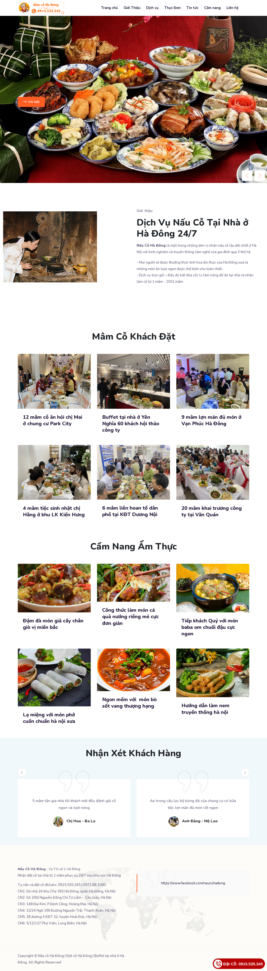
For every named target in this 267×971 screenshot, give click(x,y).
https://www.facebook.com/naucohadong (193, 883)
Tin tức (192, 7)
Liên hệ (232, 7)
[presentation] (247, 175)
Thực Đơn (172, 7)
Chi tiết (31, 102)
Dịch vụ (152, 7)
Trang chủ (109, 7)
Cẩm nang (212, 7)
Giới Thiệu (132, 7)
